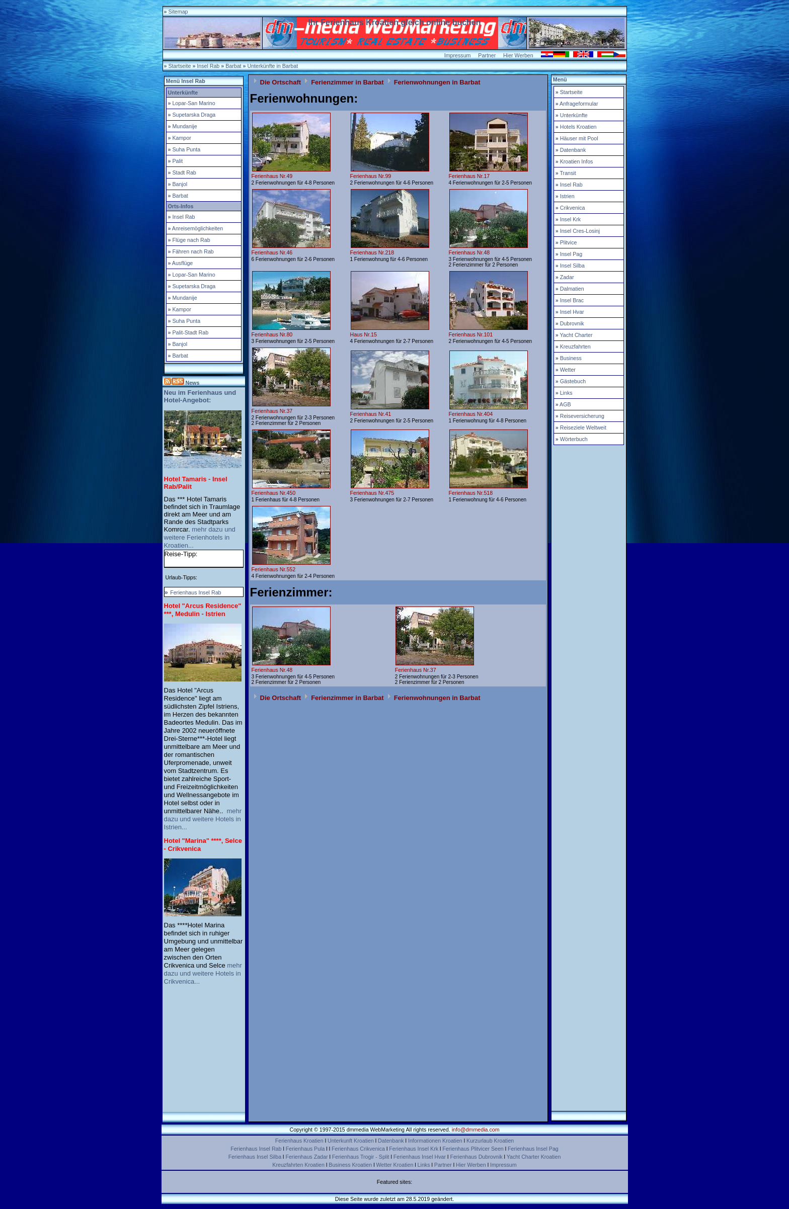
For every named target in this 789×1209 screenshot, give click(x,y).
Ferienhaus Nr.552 (274, 569)
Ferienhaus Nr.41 (370, 414)
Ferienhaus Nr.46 (272, 252)
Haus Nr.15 (363, 334)
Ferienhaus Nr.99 (370, 176)
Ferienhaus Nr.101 (471, 334)
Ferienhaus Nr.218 (372, 252)
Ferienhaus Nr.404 (471, 414)
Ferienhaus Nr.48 (469, 252)
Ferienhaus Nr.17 (469, 176)
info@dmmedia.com (476, 1130)
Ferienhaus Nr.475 (372, 493)
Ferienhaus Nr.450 (274, 493)
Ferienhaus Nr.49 (272, 176)
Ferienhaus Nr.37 (272, 411)
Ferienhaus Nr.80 (272, 334)
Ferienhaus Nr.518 (471, 493)
